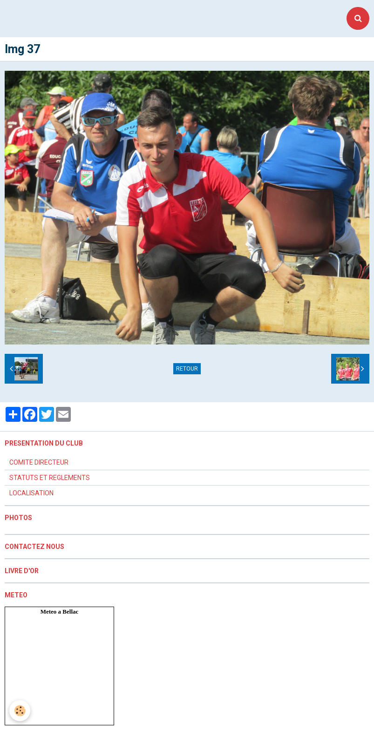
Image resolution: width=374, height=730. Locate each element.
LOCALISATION (31, 493)
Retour (187, 368)
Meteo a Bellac (60, 611)
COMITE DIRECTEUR (38, 462)
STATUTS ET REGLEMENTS (49, 477)
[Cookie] (19, 710)
